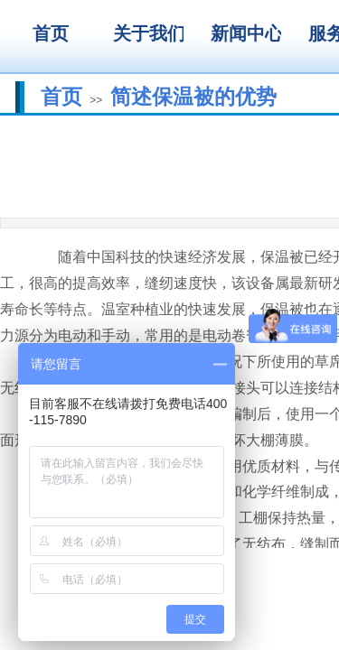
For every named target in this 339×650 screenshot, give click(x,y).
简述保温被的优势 (193, 96)
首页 (61, 96)
